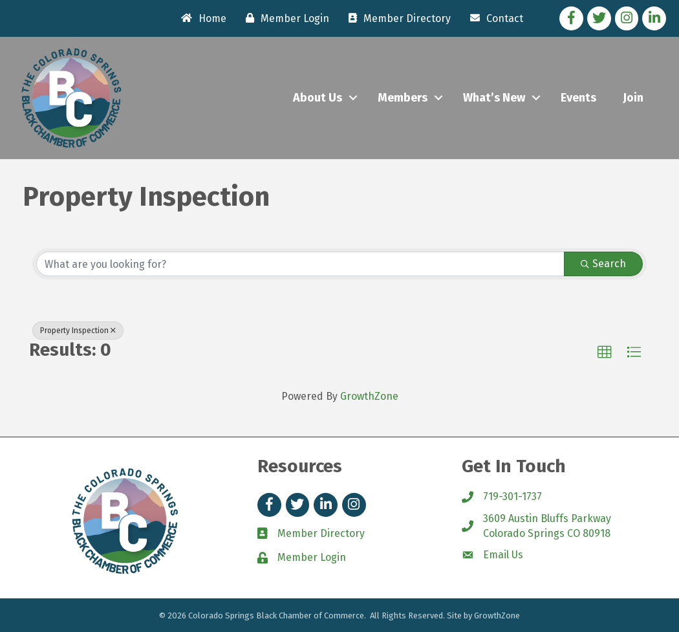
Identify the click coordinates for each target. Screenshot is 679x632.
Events (578, 98)
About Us (317, 98)
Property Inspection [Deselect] (78, 330)
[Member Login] (284, 18)
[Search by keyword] (300, 264)
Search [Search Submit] (603, 263)
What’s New (494, 98)
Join (633, 98)
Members (402, 98)
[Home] (200, 18)
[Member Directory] (396, 18)
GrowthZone (369, 396)
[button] (605, 352)
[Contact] (493, 18)
